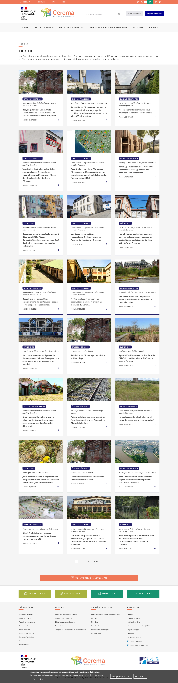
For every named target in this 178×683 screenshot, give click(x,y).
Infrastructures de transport (101, 626)
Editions (130, 614)
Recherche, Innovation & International (108, 27)
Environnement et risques (100, 629)
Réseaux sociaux (24, 629)
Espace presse (24, 644)
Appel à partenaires (26, 626)
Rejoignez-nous (37, 593)
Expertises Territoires (26, 637)
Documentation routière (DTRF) (138, 626)
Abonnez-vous (109, 593)
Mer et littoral (96, 633)
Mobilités (94, 622)
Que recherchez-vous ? (94, 14)
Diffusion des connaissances (65, 622)
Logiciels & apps (133, 629)
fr (156, 2)
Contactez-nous (73, 593)
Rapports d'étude (133, 618)
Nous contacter (134, 13)
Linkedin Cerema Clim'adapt (140, 645)
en (160, 2)
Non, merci (140, 676)
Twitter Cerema (135, 637)
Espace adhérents (154, 13)
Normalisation (60, 626)
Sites (53, 2)
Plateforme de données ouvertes (30, 641)
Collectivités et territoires (72, 27)
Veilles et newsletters (26, 633)
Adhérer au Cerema (26, 614)
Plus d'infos (38, 679)
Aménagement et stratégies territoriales (105, 614)
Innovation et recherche (63, 618)
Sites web (130, 633)
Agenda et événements (27, 622)
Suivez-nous (145, 593)
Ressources (41, 2)
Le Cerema (25, 27)
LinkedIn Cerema (136, 641)
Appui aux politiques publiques (66, 614)
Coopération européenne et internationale (70, 629)
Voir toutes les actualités (91, 578)
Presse (64, 2)
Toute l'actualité (25, 618)
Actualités (154, 27)
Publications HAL (133, 622)
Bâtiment (94, 618)
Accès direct (25, 2)
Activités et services (44, 27)
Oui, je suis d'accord (121, 676)
